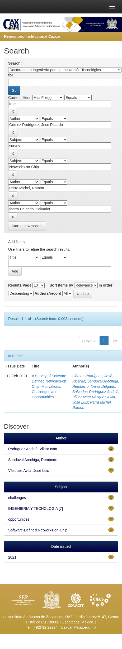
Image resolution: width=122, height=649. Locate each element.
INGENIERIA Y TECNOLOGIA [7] (35, 508)
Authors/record (48, 293)
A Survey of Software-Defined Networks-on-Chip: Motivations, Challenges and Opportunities (49, 386)
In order (105, 285)
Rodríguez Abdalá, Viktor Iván (32, 449)
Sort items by (61, 285)
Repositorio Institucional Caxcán (33, 36)
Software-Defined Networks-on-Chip (37, 530)
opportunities (18, 519)
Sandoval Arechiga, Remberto (32, 460)
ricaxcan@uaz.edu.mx (78, 627)
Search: (15, 63)
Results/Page (19, 285)
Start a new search (27, 226)
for (10, 75)
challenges (17, 498)
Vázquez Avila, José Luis (28, 470)
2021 (12, 557)
